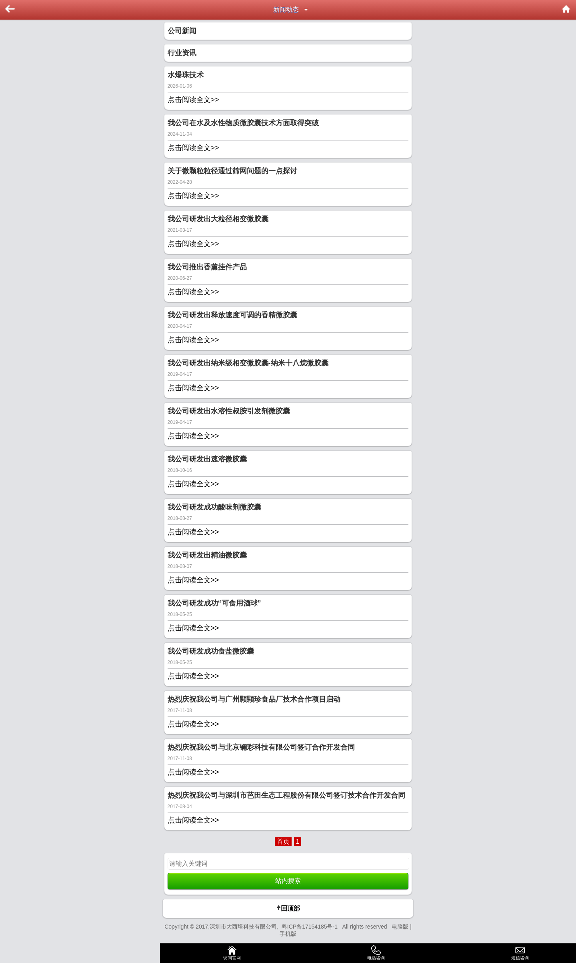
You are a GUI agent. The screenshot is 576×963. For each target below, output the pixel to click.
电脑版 (400, 926)
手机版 (288, 934)
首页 (283, 841)
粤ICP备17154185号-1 (311, 926)
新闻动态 (286, 9)
